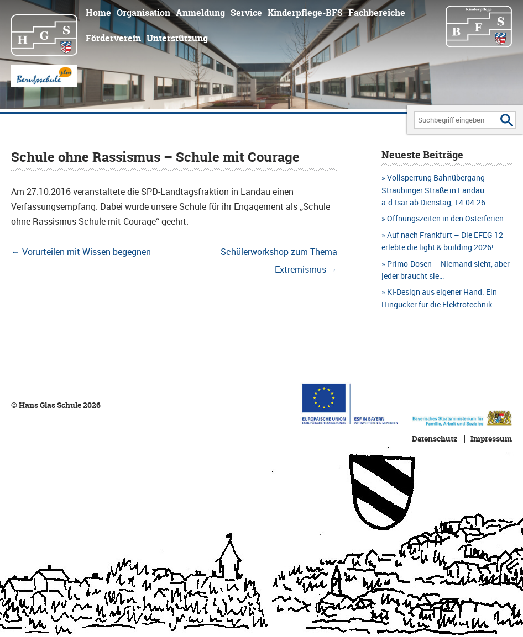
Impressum (491, 439)
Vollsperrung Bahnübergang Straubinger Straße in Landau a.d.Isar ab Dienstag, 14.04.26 (433, 190)
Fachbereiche (376, 13)
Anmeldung (200, 13)
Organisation (143, 13)
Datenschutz (434, 439)
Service (246, 13)
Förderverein (113, 38)
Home (98, 13)
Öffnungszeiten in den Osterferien (445, 218)
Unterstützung (177, 38)
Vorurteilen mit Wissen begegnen (81, 252)
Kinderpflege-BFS (305, 13)
